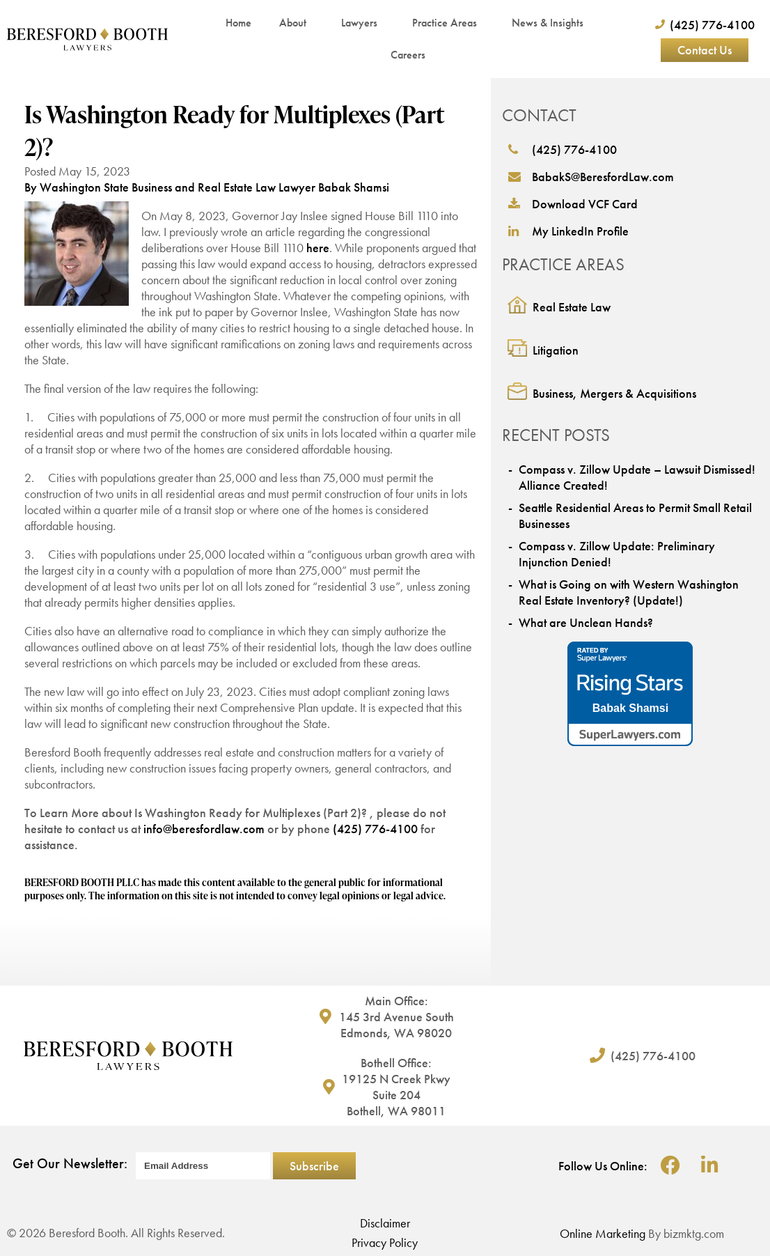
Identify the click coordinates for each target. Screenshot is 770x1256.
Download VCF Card (573, 204)
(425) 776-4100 (375, 829)
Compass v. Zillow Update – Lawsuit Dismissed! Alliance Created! (637, 477)
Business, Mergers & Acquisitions (614, 393)
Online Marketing (602, 1233)
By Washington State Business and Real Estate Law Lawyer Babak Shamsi (206, 187)
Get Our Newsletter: (70, 1163)
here (317, 248)
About (296, 22)
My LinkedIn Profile (568, 231)
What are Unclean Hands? (586, 622)
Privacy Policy (385, 1242)
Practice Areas (448, 22)
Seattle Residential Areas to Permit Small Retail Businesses (635, 515)
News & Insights (551, 22)
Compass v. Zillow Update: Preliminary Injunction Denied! (617, 554)
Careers (408, 54)
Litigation (556, 350)
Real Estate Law (572, 307)
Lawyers (362, 22)
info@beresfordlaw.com (204, 829)
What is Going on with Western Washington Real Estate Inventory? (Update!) (629, 592)
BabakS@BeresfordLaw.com (591, 177)
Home (238, 22)
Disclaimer (385, 1223)
